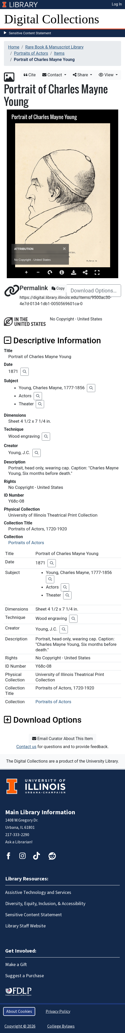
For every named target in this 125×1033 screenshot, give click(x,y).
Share (81, 74)
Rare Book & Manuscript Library (54, 47)
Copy (58, 288)
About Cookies (19, 1011)
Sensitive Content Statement (30, 33)
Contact (52, 74)
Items (59, 53)
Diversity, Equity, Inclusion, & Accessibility (45, 903)
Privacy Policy (58, 1011)
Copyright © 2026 (19, 1026)
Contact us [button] (26, 746)
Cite (30, 74)
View (107, 74)
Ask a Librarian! (18, 842)
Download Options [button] (42, 720)
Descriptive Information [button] (52, 340)
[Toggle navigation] (117, 19)
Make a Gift (16, 964)
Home (13, 47)
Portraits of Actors (31, 53)
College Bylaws (61, 1026)
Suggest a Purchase (24, 976)
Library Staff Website (25, 926)
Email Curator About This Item (62, 738)
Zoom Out (38, 272)
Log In (117, 4)
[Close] (64, 248)
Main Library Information (40, 812)
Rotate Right (50, 272)
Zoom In (27, 272)
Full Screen (97, 272)
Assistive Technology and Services (38, 892)
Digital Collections (51, 19)
